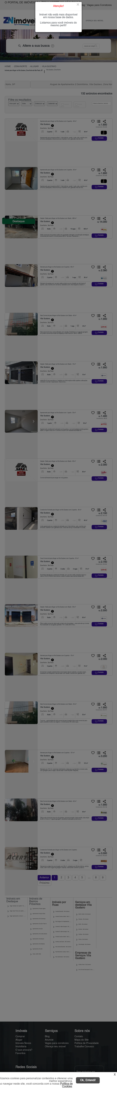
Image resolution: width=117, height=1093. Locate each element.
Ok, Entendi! (88, 1080)
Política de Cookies (66, 1085)
